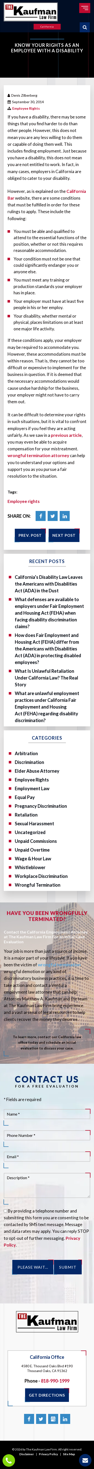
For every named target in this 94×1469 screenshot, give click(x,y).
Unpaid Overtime (32, 850)
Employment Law (32, 788)
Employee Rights (26, 108)
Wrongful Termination (37, 885)
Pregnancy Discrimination (41, 806)
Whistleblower (30, 867)
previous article (66, 435)
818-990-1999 (55, 1381)
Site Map (69, 1454)
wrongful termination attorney (38, 455)
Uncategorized (30, 832)
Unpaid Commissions (36, 841)
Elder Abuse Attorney (37, 771)
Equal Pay (25, 797)
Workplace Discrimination (41, 876)
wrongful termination (59, 964)
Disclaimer (26, 1454)
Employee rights (24, 501)
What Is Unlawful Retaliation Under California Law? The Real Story (46, 677)
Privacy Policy (48, 1454)
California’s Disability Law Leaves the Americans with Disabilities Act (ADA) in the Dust (49, 583)
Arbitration (26, 753)
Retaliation (26, 815)
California (47, 26)
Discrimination (29, 762)
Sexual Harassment (34, 823)
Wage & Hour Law (33, 858)
